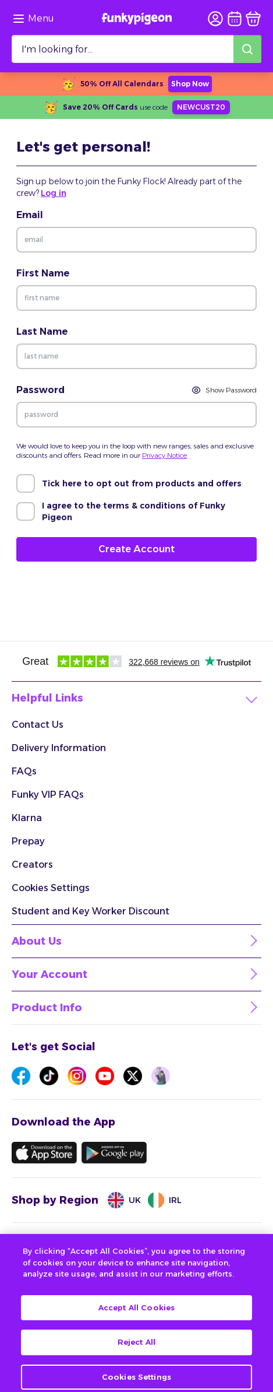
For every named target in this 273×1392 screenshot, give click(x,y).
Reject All (136, 1351)
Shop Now (190, 83)
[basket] (253, 18)
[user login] (215, 18)
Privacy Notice (164, 455)
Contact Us (37, 724)
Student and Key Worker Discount (90, 911)
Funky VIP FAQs (48, 794)
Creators (32, 864)
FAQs (24, 771)
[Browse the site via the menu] (33, 19)
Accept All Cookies (136, 1316)
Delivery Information (59, 747)
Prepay (28, 841)
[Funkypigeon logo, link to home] (137, 18)
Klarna (27, 817)
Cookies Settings (51, 887)
